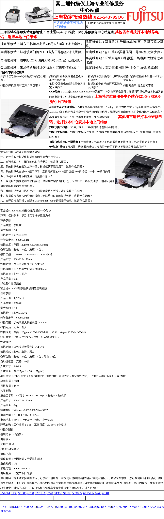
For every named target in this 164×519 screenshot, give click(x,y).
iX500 (133, 506)
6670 (115, 506)
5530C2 (77, 493)
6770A (152, 506)
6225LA (40, 493)
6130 (14, 493)
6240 (98, 493)
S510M (5, 493)
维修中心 (6, 511)
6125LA (88, 493)
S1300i (142, 506)
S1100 (67, 493)
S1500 (22, 493)
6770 (50, 493)
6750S (123, 506)
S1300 (58, 493)
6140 (105, 493)
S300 (160, 506)
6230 (30, 493)
